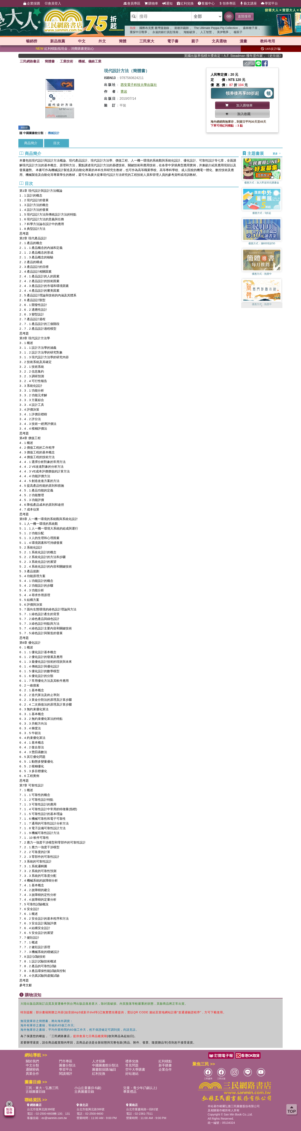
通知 (167, 3)
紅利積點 (165, 1061)
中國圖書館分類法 (105, 1065)
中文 (81, 41)
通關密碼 (32, 1069)
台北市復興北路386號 (41, 1109)
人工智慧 (206, 32)
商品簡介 (30, 143)
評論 (249, 63)
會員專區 (131, 3)
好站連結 (132, 1073)
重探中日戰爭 (138, 32)
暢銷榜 (31, 41)
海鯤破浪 (189, 32)
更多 (277, 153)
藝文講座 (248, 3)
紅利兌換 (185, 3)
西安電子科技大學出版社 (139, 84)
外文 (102, 41)
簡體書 (50, 61)
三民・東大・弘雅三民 (42, 1088)
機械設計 (53, 133)
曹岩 (124, 91)
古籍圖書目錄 (35, 1091)
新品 (57, 41)
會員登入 (52, 3)
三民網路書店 (30, 61)
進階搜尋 (244, 16)
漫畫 (243, 41)
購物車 (151, 3)
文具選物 (219, 41)
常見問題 (132, 1065)
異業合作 (32, 1073)
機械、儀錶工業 (89, 61)
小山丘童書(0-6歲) (87, 1088)
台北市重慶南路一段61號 (142, 1109)
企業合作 (165, 1069)
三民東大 (146, 41)
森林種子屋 (250, 28)
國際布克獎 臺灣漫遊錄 (154, 28)
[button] (261, 306)
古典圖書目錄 (84, 1091)
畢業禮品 (129, 1091)
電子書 (172, 41)
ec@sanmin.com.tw (54, 1118)
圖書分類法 (67, 1065)
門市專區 (65, 1061)
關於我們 (32, 1061)
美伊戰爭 (223, 32)
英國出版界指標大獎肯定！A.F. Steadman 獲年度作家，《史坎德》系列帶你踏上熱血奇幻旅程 (238, 56)
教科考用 (267, 41)
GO (228, 16)
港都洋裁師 (181, 28)
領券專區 (227, 3)
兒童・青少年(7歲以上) (140, 1088)
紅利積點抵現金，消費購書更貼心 (65, 48)
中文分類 (32, 1065)
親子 (195, 41)
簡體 (122, 41)
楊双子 (238, 32)
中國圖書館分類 (33, 133)
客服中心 (206, 3)
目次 (56, 143)
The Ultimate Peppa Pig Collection (216, 28)
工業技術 (66, 61)
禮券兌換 (132, 1061)
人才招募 (98, 1061)
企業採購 (31, 3)
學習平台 (269, 3)
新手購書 (165, 1065)
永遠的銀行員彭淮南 (165, 32)
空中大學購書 (135, 1069)
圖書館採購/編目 (104, 1069)
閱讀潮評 (65, 1073)
